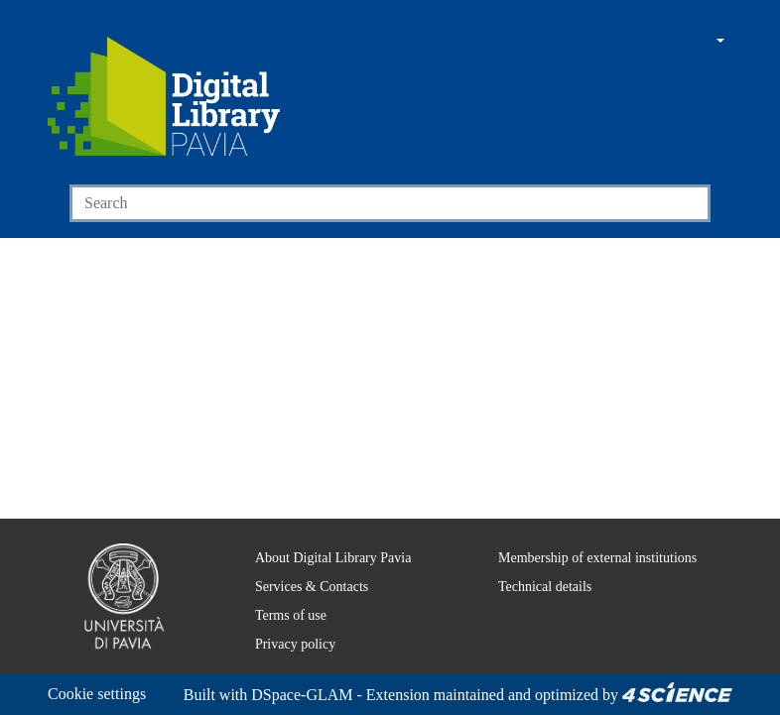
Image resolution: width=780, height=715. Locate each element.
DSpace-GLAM (166, 694)
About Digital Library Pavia (321, 533)
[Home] (164, 96)
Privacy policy (281, 620)
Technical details (531, 562)
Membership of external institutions (591, 533)
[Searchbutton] (687, 203)
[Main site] (627, 42)
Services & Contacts (301, 562)
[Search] (367, 203)
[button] (665, 42)
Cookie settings (103, 669)
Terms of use (281, 591)
